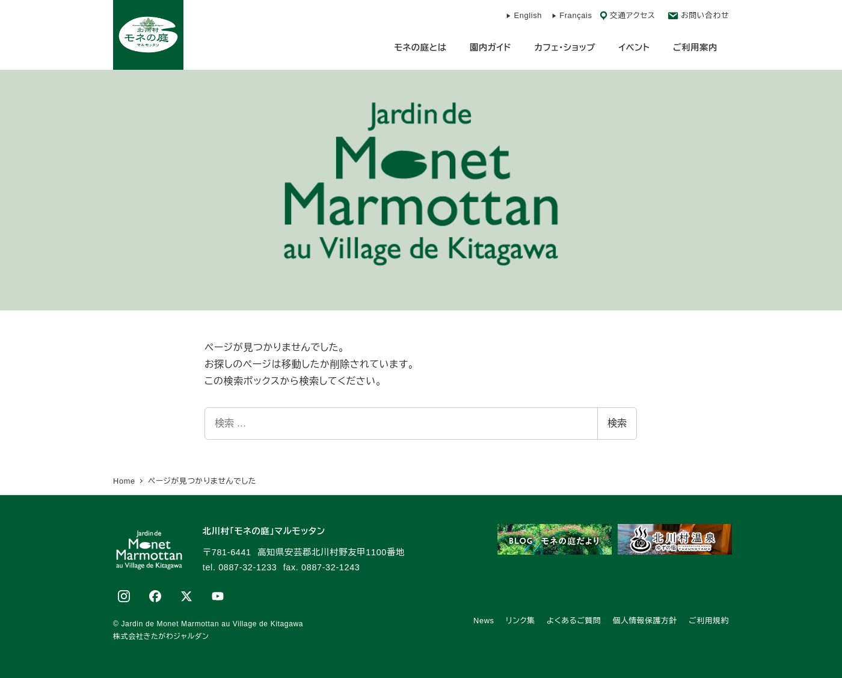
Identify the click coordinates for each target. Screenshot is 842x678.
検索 (617, 423)
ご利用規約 (709, 620)
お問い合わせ (705, 15)
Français (575, 15)
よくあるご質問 (574, 620)
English (528, 15)
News (483, 620)
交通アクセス (633, 15)
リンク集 (520, 620)
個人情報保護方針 (645, 620)
